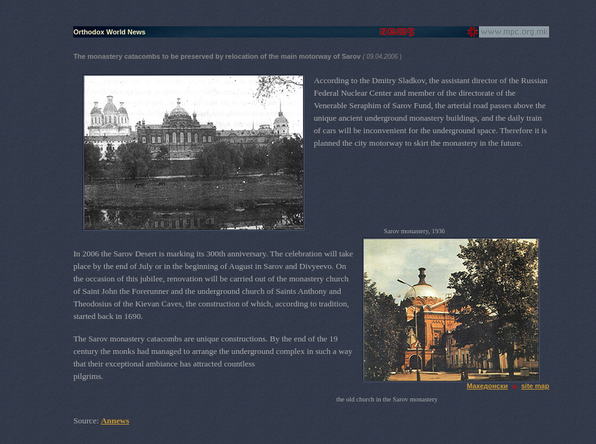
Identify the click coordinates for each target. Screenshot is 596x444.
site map (536, 386)
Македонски (487, 386)
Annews (115, 420)
